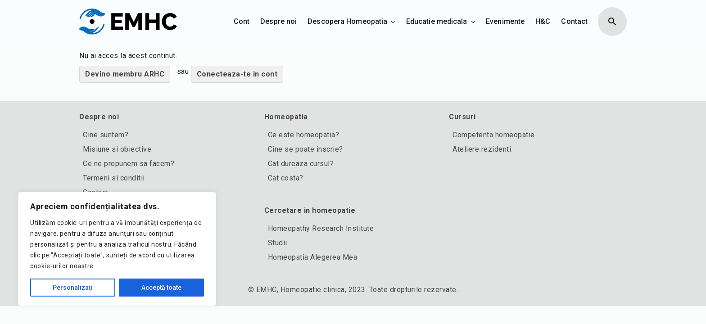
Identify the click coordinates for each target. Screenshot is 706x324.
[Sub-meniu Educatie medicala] (473, 21)
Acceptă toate (161, 287)
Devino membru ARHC (124, 74)
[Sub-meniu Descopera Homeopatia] (393, 21)
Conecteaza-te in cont (237, 74)
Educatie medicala (436, 21)
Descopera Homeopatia (347, 21)
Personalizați (73, 287)
